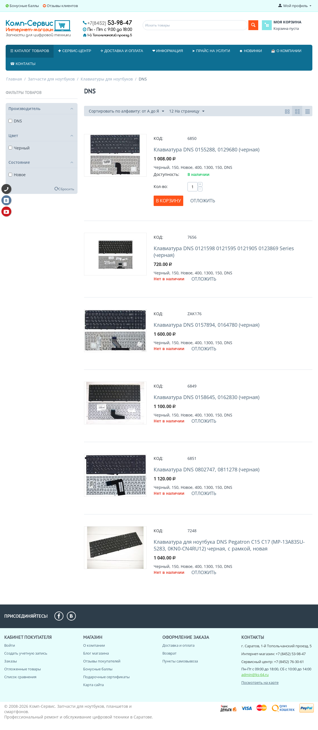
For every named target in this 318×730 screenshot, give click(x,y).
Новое (17, 174)
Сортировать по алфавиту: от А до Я (126, 111)
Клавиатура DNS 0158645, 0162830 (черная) (206, 397)
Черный (19, 148)
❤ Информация (167, 51)
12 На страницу (186, 111)
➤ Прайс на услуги (211, 51)
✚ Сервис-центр (74, 51)
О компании (94, 645)
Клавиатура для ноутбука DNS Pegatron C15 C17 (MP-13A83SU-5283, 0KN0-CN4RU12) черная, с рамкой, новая (229, 545)
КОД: (158, 138)
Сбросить (66, 189)
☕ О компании (286, 51)
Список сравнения (20, 676)
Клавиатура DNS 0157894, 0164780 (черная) (206, 324)
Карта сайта (93, 684)
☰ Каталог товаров (29, 51)
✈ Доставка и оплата (121, 51)
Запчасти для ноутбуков (51, 79)
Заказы (10, 661)
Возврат (169, 653)
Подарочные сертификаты (106, 676)
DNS (15, 121)
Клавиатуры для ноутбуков (107, 79)
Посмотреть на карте (260, 682)
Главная (14, 79)
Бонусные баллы (24, 5)
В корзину (168, 201)
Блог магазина (96, 653)
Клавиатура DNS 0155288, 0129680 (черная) (206, 149)
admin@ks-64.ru (255, 674)
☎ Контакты (23, 64)
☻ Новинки (250, 51)
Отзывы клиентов (62, 5)
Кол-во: (161, 186)
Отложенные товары (22, 668)
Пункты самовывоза (180, 661)
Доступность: (166, 174)
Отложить (202, 201)
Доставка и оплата (178, 645)
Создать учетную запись (25, 653)
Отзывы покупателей (101, 661)
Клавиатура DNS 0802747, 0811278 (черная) (206, 469)
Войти (9, 645)
